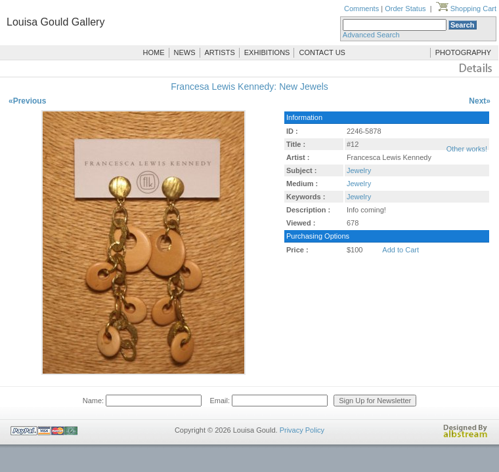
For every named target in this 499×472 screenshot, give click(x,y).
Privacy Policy (302, 430)
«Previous (27, 101)
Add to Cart (400, 250)
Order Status (405, 8)
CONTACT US (322, 52)
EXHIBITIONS (267, 52)
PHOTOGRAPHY (463, 52)
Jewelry (359, 170)
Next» (479, 101)
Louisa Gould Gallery (55, 22)
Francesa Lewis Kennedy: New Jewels (249, 86)
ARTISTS (220, 52)
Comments (361, 8)
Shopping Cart (466, 8)
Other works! (466, 149)
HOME (154, 52)
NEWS (185, 52)
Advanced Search (371, 35)
